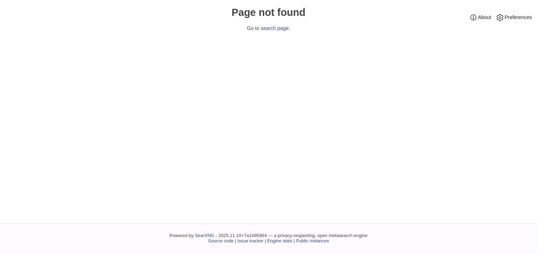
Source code (221, 240)
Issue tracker (250, 240)
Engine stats (279, 240)
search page (275, 28)
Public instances (312, 240)
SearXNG (204, 235)
